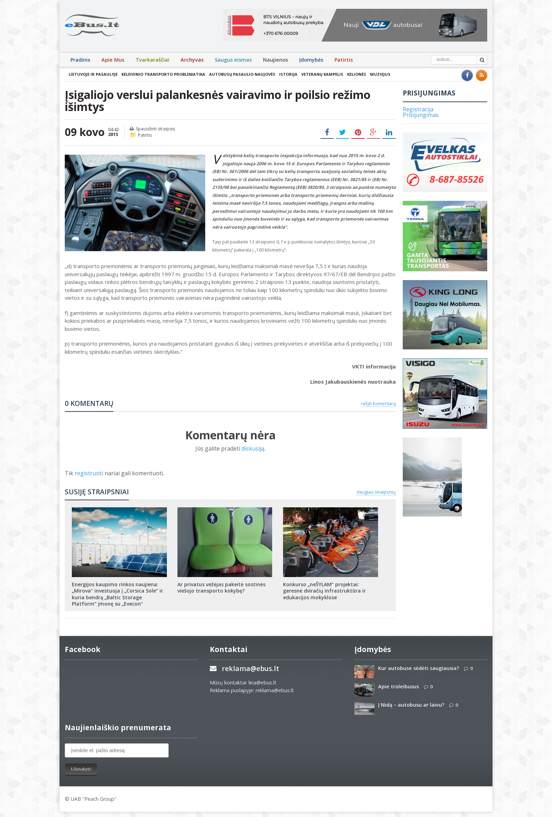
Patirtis (343, 59)
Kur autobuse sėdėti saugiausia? (418, 668)
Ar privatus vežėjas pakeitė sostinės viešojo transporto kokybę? (221, 587)
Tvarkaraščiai (152, 59)
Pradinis (80, 59)
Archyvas (192, 59)
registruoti (90, 473)
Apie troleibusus (398, 686)
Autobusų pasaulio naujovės (242, 74)
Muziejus (380, 74)
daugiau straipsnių (376, 492)
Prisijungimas (421, 115)
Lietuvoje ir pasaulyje (93, 74)
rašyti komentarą (378, 403)
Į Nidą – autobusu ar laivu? (411, 704)
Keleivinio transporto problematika (163, 74)
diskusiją (253, 448)
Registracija (418, 109)
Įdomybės (311, 59)
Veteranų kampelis (322, 74)
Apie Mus (112, 59)
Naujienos (275, 59)
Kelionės (356, 74)
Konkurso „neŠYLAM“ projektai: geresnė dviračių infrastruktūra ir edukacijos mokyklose (324, 590)
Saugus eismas (233, 59)
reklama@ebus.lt (250, 668)
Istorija (288, 74)
